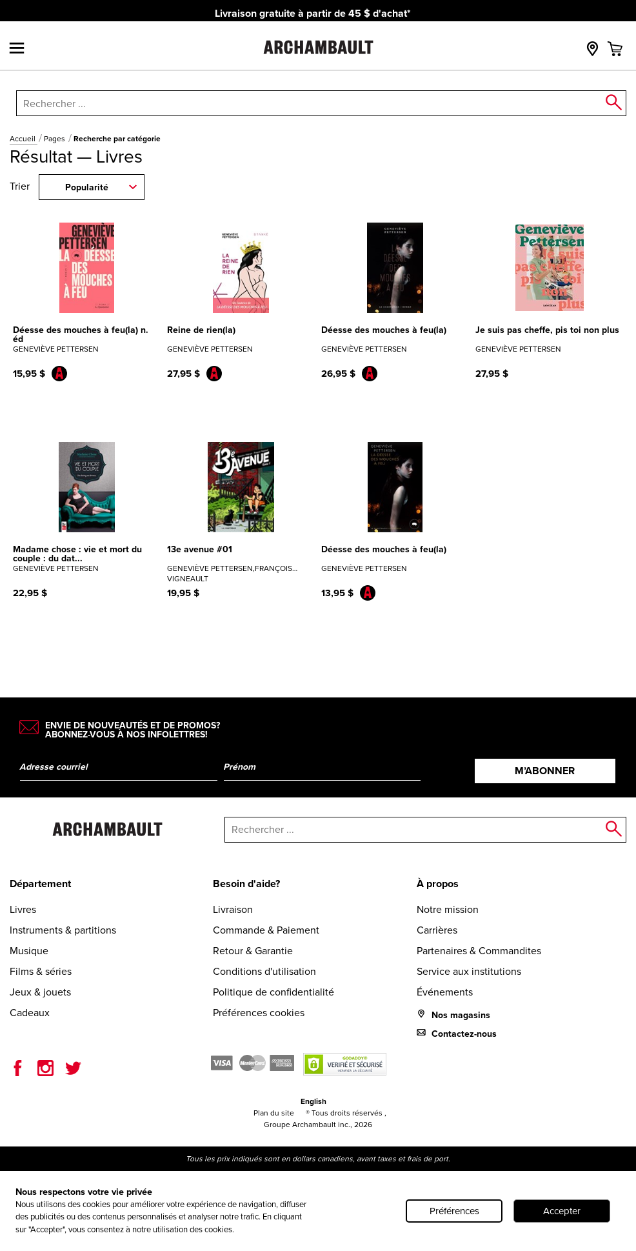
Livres (23, 909)
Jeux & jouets (40, 992)
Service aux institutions (469, 971)
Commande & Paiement (266, 930)
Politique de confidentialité (273, 992)
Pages (55, 139)
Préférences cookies (258, 1012)
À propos (438, 883)
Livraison (233, 909)
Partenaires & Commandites (479, 950)
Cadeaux (30, 1012)
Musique (29, 950)
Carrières (437, 930)
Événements (445, 992)
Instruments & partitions (63, 930)
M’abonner (545, 770)
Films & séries (41, 971)
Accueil (23, 139)
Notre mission (448, 909)
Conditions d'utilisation (264, 971)
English (313, 1101)
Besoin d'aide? (246, 883)
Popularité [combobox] (86, 187)
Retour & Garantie (253, 950)
